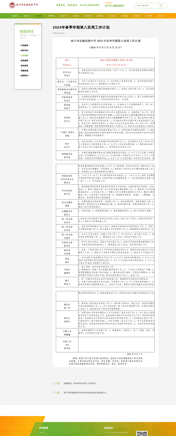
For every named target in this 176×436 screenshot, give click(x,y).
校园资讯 (39, 16)
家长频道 (137, 16)
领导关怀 (22, 50)
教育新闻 (22, 61)
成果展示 (51, 16)
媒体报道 (22, 66)
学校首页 (15, 16)
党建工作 (63, 16)
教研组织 (100, 16)
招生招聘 (149, 16)
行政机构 (76, 16)
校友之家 (161, 16)
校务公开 (27, 16)
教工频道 (112, 16)
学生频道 (124, 16)
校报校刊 (22, 76)
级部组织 (88, 16)
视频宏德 (22, 71)
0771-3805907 (114, 4)
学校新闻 (22, 45)
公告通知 (22, 55)
